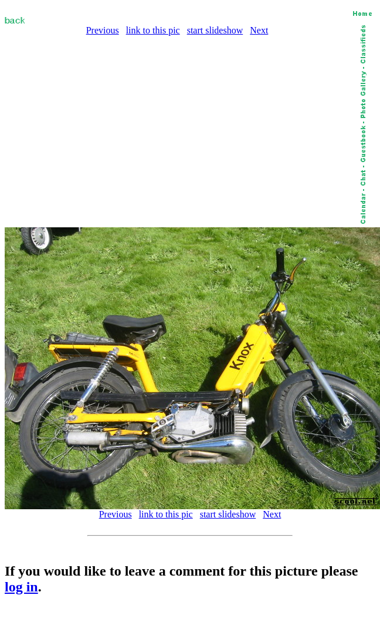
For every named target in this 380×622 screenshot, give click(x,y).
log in (21, 586)
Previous (102, 30)
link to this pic (153, 30)
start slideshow (215, 30)
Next (259, 30)
